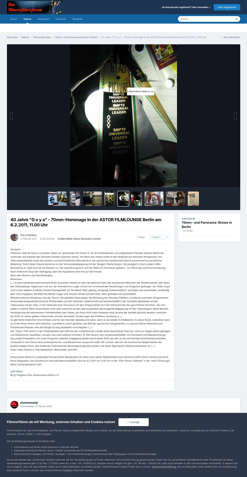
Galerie (27, 21)
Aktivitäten (43, 19)
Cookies (67, 470)
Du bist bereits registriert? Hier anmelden (186, 7)
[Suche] (198, 19)
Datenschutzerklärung (164, 466)
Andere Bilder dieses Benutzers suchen (79, 238)
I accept (133, 422)
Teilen (140, 237)
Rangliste (77, 19)
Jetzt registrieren (226, 7)
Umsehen (61, 19)
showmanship (29, 402)
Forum (13, 19)
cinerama (30, 235)
